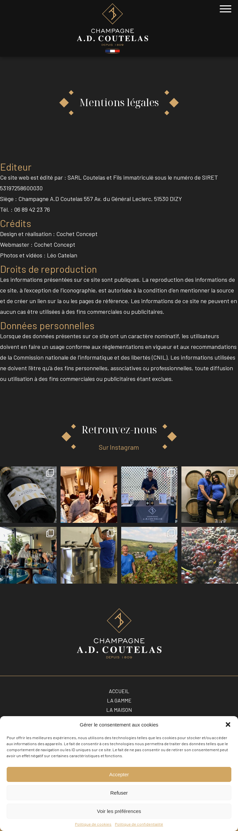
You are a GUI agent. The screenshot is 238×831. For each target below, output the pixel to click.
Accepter (119, 774)
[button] (228, 724)
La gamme (119, 700)
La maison (119, 709)
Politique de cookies (93, 824)
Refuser (119, 793)
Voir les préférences (119, 811)
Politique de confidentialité (139, 824)
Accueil (119, 691)
